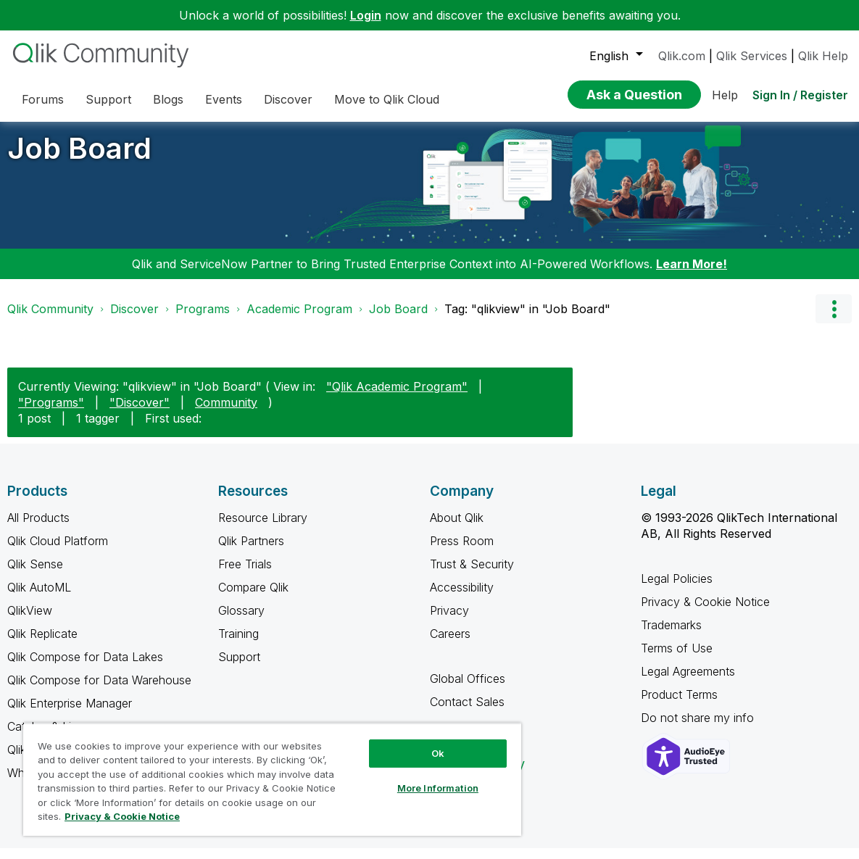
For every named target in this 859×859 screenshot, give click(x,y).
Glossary (241, 621)
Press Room (462, 551)
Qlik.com (681, 56)
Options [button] (834, 319)
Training (238, 644)
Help (725, 95)
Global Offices (467, 689)
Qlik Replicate (42, 644)
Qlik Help (823, 56)
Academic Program (299, 319)
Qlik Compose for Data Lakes (85, 667)
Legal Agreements (688, 682)
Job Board (79, 159)
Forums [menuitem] (43, 99)
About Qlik (457, 528)
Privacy (449, 621)
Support (239, 667)
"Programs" (51, 413)
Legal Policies (677, 589)
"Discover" (139, 413)
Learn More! (691, 274)
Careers (450, 644)
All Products (38, 528)
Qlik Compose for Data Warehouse (99, 691)
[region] (272, 779)
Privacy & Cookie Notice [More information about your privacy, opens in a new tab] (122, 816)
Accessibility (462, 598)
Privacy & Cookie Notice (705, 612)
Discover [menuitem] (288, 99)
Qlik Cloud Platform (57, 551)
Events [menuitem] (223, 99)
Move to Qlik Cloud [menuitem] (386, 99)
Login (365, 15)
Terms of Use (677, 659)
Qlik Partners (251, 551)
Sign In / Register (800, 95)
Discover (134, 319)
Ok (437, 753)
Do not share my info (699, 728)
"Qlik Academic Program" (397, 397)
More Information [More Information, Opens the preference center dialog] (437, 788)
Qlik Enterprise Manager (69, 714)
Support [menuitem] (108, 99)
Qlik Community (50, 319)
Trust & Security (472, 575)
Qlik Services (751, 56)
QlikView (29, 621)
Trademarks (671, 635)
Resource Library (262, 528)
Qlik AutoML (39, 598)
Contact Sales (467, 712)
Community (226, 413)
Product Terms (679, 705)
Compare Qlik (253, 598)
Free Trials (245, 575)
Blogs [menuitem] (168, 99)
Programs (202, 319)
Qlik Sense (35, 575)
